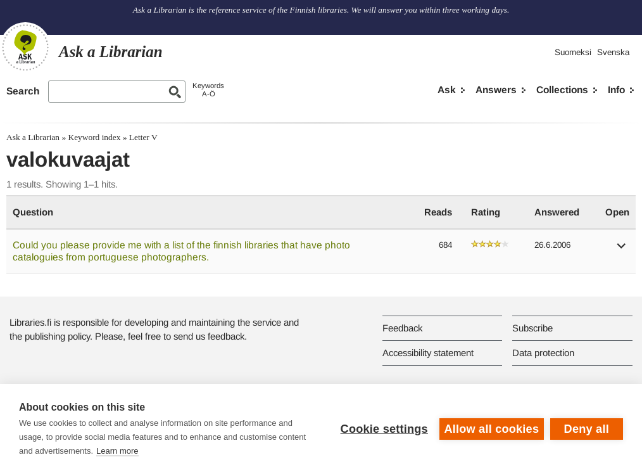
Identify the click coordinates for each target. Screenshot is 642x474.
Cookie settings (383, 429)
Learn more (117, 451)
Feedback (402, 328)
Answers (496, 89)
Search (22, 91)
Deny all (586, 429)
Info (616, 89)
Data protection (543, 352)
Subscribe (532, 328)
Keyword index (94, 137)
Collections (562, 89)
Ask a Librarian (33, 137)
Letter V (143, 137)
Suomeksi (573, 52)
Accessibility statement (428, 352)
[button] (621, 250)
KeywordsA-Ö (208, 90)
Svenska (613, 52)
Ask (446, 89)
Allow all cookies (491, 429)
